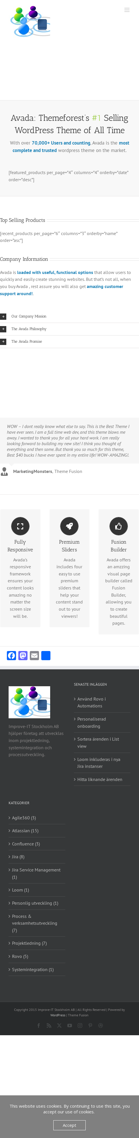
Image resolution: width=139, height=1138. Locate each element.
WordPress (57, 1015)
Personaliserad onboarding (91, 722)
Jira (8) (18, 856)
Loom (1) (20, 890)
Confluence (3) (26, 844)
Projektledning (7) (29, 943)
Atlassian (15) (25, 830)
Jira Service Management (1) (36, 873)
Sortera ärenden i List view (98, 742)
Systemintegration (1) (33, 969)
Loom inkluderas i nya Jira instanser (98, 762)
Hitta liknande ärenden (99, 779)
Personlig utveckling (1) (35, 903)
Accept (69, 1125)
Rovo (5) (20, 956)
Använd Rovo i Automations (91, 702)
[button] (69, 316)
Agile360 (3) (24, 818)
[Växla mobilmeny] (127, 10)
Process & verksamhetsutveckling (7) (34, 923)
